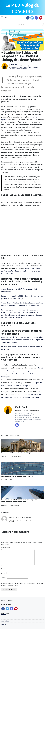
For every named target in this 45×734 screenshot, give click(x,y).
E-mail (3, 573)
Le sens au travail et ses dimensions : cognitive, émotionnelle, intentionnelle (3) (19, 501)
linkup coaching (20, 68)
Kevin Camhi (21, 407)
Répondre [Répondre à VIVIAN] (29, 521)
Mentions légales (5, 621)
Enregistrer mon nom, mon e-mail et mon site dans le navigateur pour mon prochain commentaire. (22, 584)
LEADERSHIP (19, 67)
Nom (3, 569)
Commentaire (5, 547)
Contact (3, 618)
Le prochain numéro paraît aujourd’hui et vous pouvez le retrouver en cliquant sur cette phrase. (21, 270)
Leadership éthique (27, 67)
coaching (13, 67)
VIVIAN (11, 521)
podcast (26, 68)
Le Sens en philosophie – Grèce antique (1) (17, 453)
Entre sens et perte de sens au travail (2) (17, 476)
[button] (4, 17)
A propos (3, 624)
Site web (3, 577)
